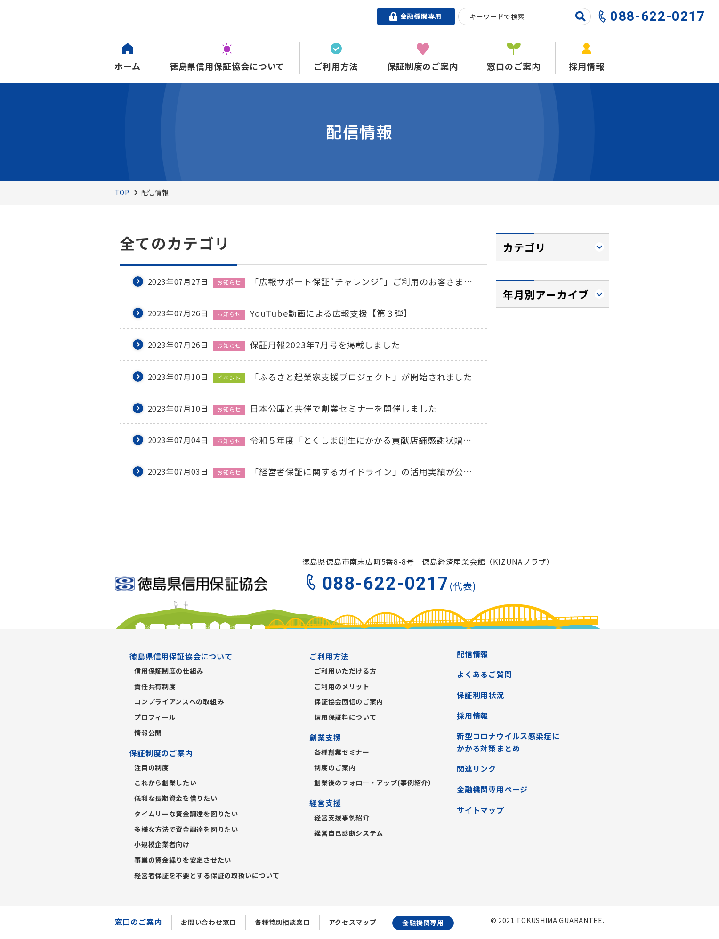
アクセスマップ (353, 922)
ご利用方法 (329, 656)
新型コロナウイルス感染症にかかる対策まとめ (508, 742)
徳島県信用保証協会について (180, 656)
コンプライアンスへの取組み (179, 701)
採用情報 (472, 715)
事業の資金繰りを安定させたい (182, 860)
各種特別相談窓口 (282, 922)
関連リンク (476, 768)
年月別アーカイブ (546, 294)
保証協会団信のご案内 (348, 701)
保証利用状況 (480, 694)
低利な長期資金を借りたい (175, 798)
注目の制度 (151, 767)
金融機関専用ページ (492, 789)
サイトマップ (480, 809)
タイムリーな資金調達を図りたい (186, 813)
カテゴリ (524, 247)
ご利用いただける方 (345, 670)
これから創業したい (165, 782)
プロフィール (155, 717)
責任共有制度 (155, 686)
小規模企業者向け (162, 844)
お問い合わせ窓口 (208, 922)
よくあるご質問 (484, 674)
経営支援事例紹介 (342, 817)
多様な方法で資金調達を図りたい (186, 829)
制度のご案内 (334, 767)
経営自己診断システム (348, 833)
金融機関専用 (423, 922)
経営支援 (325, 802)
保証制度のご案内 (161, 752)
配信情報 (472, 653)
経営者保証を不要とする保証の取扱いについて (207, 875)
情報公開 (148, 732)
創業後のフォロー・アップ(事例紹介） (374, 782)
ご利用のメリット (342, 686)
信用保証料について (345, 717)
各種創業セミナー (342, 752)
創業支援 (325, 737)
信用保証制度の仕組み (168, 670)
